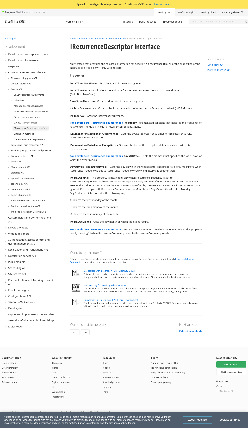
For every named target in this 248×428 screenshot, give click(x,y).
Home (73, 38)
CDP (54, 372)
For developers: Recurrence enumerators (96, 122)
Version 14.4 (75, 21)
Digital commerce (61, 382)
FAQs (105, 391)
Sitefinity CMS (164, 12)
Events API (120, 38)
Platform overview (218, 70)
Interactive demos (160, 377)
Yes (75, 332)
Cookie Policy (10, 423)
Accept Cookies (197, 420)
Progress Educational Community (168, 372)
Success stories (111, 377)
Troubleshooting (172, 21)
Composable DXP (61, 377)
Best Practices (147, 21)
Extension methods (190, 331)
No (85, 332)
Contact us (221, 386)
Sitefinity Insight (186, 12)
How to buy (222, 381)
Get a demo (215, 65)
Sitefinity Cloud (208, 12)
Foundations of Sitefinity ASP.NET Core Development (111, 299)
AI (53, 387)
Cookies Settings (230, 420)
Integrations (58, 396)
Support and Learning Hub (164, 362)
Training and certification (164, 367)
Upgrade (107, 387)
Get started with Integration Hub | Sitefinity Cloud (109, 270)
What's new (8, 377)
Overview (57, 362)
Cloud (55, 367)
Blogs (105, 362)
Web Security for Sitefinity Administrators (105, 285)
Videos (106, 367)
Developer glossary (161, 382)
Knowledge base (232, 12)
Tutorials (127, 21)
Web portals (58, 391)
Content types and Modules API (95, 38)
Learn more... (163, 4)
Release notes (9, 382)
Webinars (108, 372)
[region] (124, 420)
